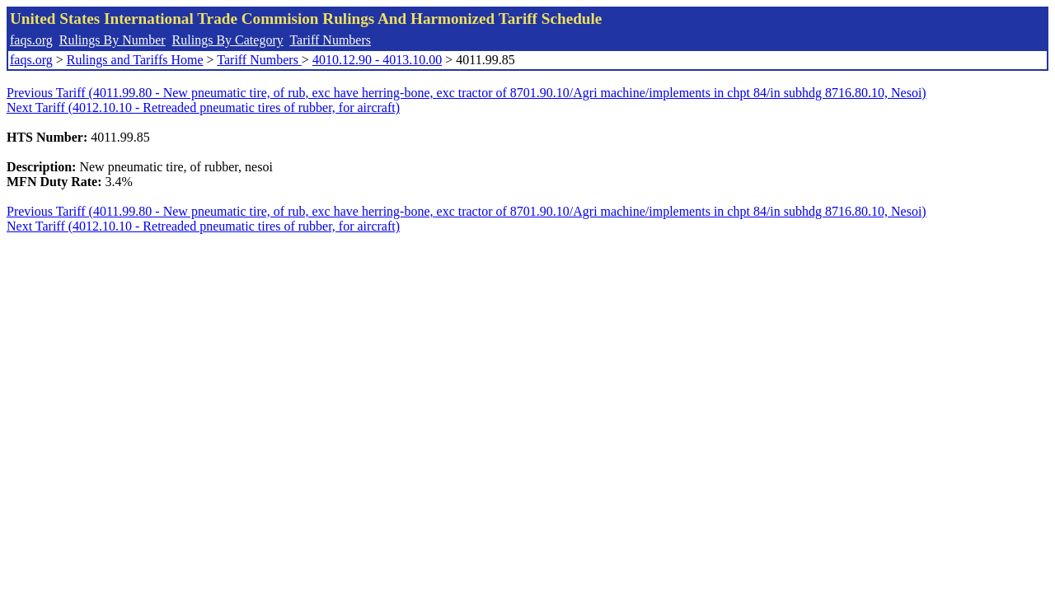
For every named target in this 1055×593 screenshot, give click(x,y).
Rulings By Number (112, 40)
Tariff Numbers (330, 40)
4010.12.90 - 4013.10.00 (377, 60)
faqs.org (31, 40)
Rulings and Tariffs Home (135, 60)
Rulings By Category (228, 40)
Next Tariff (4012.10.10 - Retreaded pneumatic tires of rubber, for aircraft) (203, 107)
